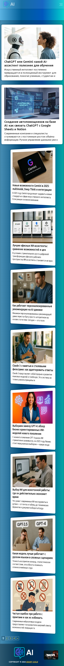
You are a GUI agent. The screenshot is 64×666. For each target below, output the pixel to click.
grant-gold (32, 662)
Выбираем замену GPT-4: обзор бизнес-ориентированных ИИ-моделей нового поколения (29, 429)
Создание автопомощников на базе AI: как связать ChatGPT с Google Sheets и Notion (30, 125)
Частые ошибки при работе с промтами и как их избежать (28, 615)
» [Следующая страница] (17, 638)
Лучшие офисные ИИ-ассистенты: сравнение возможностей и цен (30, 247)
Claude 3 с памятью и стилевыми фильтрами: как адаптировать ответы (32, 368)
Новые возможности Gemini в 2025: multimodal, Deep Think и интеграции (32, 188)
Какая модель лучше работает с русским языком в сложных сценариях (32, 556)
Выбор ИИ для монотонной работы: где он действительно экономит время (31, 493)
